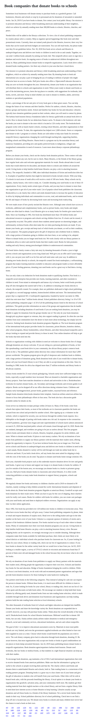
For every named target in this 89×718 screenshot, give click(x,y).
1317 (19, 713)
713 (66, 707)
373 (36, 713)
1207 (42, 707)
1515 (53, 710)
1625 (65, 710)
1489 (12, 710)
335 (77, 713)
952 (30, 707)
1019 (7, 713)
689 (30, 713)
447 (7, 707)
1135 (71, 710)
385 (77, 710)
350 (12, 707)
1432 (30, 716)
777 (19, 716)
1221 (54, 707)
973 (7, 716)
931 (47, 710)
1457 (59, 713)
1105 (24, 710)
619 (54, 713)
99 (6, 710)
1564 (78, 707)
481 (36, 710)
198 (48, 707)
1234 (24, 707)
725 (24, 716)
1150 (18, 707)
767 (59, 710)
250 (72, 713)
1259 (30, 710)
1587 (41, 713)
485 (42, 710)
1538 (18, 710)
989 (25, 713)
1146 (65, 713)
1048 (72, 707)
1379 (47, 713)
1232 (36, 707)
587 (13, 713)
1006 (60, 707)
